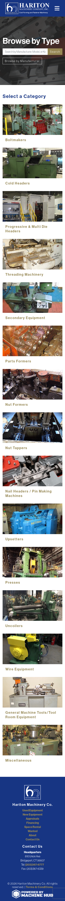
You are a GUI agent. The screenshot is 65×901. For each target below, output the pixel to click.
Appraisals (32, 818)
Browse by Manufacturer (22, 61)
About (32, 835)
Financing (32, 822)
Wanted (32, 831)
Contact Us (33, 839)
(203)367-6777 (34, 864)
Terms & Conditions (39, 887)
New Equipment (32, 814)
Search (55, 51)
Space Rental (32, 827)
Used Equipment (32, 810)
